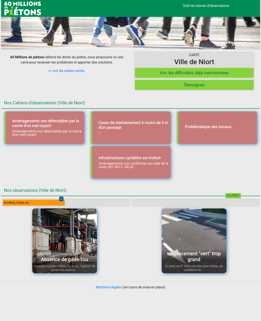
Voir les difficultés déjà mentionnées (194, 72)
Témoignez (194, 84)
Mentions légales (109, 287)
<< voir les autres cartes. (66, 71)
